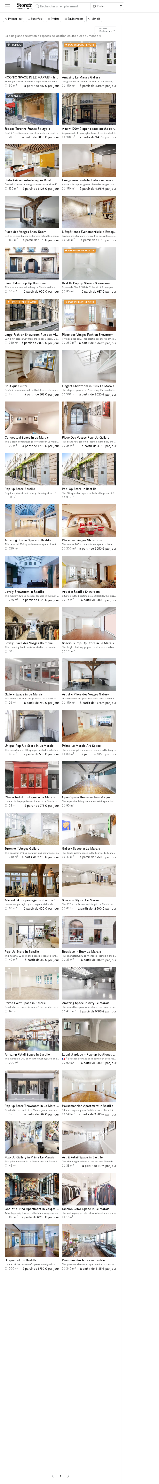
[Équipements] (74, 19)
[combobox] (61, 6)
